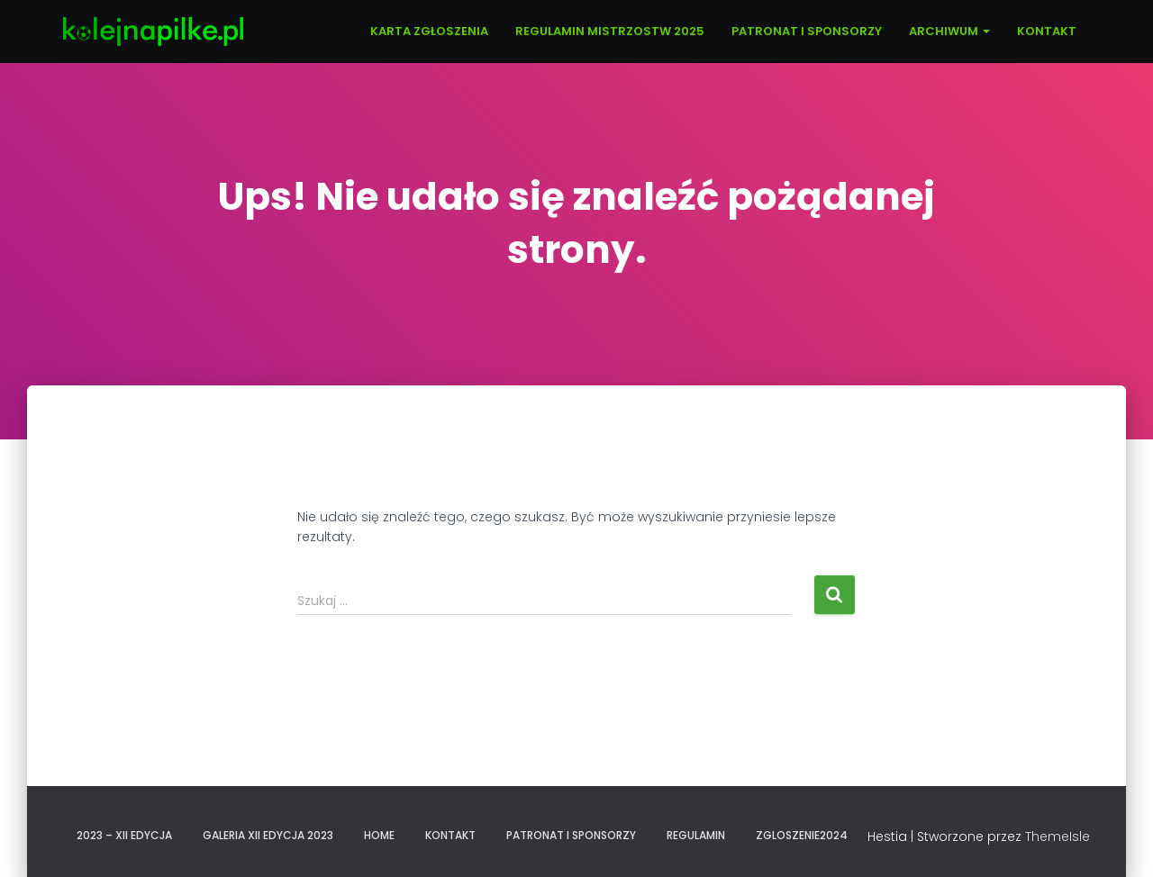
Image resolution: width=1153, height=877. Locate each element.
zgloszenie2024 (802, 835)
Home (379, 835)
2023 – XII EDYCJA (124, 835)
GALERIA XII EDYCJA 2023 (268, 835)
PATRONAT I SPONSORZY (806, 31)
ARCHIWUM (949, 31)
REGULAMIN (696, 835)
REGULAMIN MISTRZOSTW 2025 (609, 31)
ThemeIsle (1057, 836)
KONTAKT (1046, 31)
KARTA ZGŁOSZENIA (429, 31)
